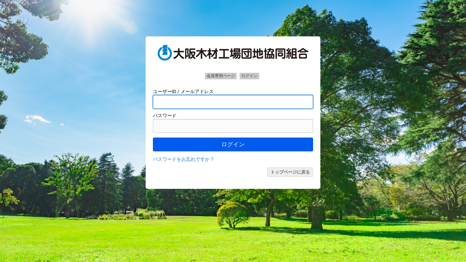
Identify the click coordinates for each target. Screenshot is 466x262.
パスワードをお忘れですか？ (183, 159)
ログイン (233, 144)
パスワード (165, 115)
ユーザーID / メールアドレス (183, 91)
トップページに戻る (290, 172)
